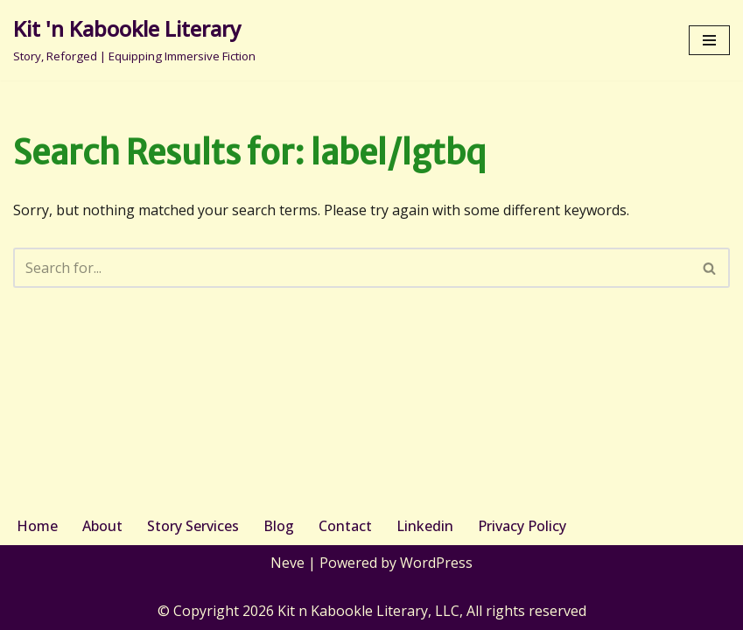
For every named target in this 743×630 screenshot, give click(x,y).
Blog (278, 526)
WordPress (436, 562)
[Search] (351, 268)
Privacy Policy (522, 526)
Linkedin (424, 526)
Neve (287, 562)
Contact (345, 526)
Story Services (193, 526)
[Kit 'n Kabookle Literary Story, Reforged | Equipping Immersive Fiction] (134, 40)
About (102, 526)
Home (37, 526)
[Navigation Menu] (709, 40)
